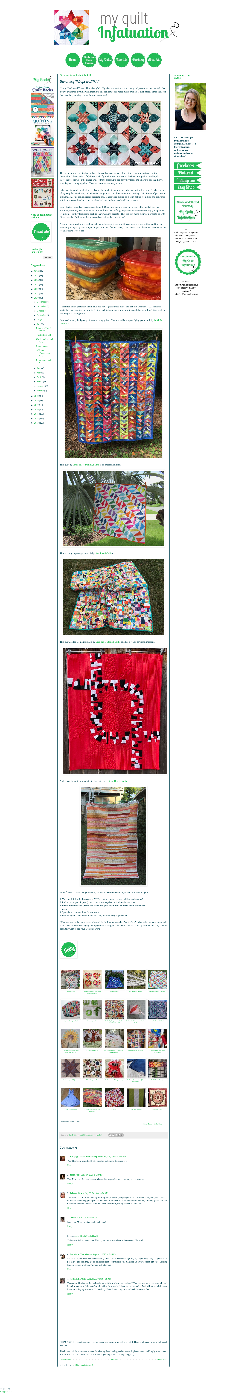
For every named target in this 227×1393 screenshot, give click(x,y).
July (39, 324)
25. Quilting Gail (157, 1109)
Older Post (162, 1359)
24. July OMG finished (135, 1109)
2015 (36, 414)
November (42, 306)
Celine (73, 1218)
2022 (36, 289)
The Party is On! (43, 335)
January (40, 390)
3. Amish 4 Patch (114, 991)
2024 (36, 280)
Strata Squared (42, 346)
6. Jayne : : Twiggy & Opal (70, 1021)
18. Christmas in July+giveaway (114, 1080)
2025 (36, 276)
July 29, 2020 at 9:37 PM (92, 1175)
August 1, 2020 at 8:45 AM (104, 1254)
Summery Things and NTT (44, 329)
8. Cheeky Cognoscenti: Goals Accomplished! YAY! (113, 1021)
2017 (36, 405)
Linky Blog (158, 1124)
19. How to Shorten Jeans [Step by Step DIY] (135, 1080)
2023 (36, 284)
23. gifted (113, 1109)
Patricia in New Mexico (81, 1254)
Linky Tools (147, 1124)
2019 (36, 396)
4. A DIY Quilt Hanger (135, 991)
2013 (36, 423)
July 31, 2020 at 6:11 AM (87, 1236)
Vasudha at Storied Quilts (108, 641)
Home (114, 1359)
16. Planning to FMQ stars (70, 1080)
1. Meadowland (70, 991)
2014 (36, 418)
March (40, 381)
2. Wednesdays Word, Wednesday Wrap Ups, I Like (91, 992)
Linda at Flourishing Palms (86, 464)
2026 (36, 271)
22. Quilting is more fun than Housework (92, 1110)
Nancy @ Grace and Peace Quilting (86, 1156)
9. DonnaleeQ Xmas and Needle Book (135, 1021)
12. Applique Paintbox (92, 1050)
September (42, 315)
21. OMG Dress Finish (70, 1109)
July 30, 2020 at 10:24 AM (96, 1193)
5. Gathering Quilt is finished (157, 991)
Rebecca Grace (77, 1193)
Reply (70, 1165)
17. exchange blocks (92, 1080)
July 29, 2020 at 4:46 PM (115, 1156)
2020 (36, 298)
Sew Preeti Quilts (103, 553)
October (40, 311)
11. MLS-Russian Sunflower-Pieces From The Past (70, 1051)
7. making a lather (92, 1021)
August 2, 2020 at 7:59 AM (99, 1279)
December (41, 302)
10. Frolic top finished (157, 1021)
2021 (36, 293)
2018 (36, 400)
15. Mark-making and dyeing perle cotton (157, 1051)
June (39, 368)
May (39, 373)
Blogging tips (6, 1391)
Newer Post (66, 1359)
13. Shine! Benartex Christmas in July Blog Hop (113, 1051)
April (39, 377)
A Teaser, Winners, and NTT (43, 353)
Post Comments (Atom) (82, 1365)
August (40, 319)
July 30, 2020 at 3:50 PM (88, 1218)
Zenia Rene (75, 1175)
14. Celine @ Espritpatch (135, 1050)
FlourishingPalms (78, 1279)
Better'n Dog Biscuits (116, 781)
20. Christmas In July (157, 1080)
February (41, 386)
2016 (36, 409)
